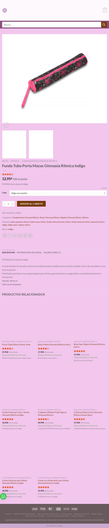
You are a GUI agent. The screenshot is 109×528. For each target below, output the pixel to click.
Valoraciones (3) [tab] (52, 252)
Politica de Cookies (35, 516)
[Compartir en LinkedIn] (30, 235)
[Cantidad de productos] (8, 204)
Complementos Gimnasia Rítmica (39, 161)
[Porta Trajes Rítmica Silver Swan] (18, 319)
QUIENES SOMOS (12, 520)
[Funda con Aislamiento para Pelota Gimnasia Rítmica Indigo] (54, 455)
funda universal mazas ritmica (59, 222)
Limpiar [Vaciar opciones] (104, 188)
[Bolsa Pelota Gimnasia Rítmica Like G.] (54, 319)
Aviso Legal (97, 514)
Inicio (5, 161)
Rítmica (15, 161)
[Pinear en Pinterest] (25, 235)
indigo (4, 225)
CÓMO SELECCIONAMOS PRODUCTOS (35, 520)
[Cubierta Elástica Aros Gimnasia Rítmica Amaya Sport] (90, 387)
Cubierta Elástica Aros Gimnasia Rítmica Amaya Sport (88, 413)
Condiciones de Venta (24, 514)
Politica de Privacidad (58, 516)
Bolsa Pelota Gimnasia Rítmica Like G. (54, 344)
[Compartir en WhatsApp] (4, 235)
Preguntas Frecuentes (48, 514)
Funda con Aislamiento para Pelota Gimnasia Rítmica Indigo (53, 481)
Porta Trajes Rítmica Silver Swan (16, 344)
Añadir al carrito (31, 203)
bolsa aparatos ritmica (20, 222)
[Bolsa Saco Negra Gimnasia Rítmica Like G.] (90, 319)
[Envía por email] (20, 235)
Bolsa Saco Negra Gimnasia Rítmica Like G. (89, 345)
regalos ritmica (24, 225)
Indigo (10, 229)
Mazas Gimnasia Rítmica (50, 217)
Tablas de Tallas (82, 514)
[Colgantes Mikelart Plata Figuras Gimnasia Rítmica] (54, 387)
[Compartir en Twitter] (15, 235)
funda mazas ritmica (38, 222)
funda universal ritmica (81, 222)
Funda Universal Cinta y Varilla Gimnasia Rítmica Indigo (15, 413)
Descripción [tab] (8, 252)
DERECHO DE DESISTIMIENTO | (64, 520)
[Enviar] (104, 24)
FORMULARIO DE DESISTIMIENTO (90, 520)
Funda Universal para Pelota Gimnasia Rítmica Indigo (14, 481)
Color (4, 193)
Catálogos (66, 514)
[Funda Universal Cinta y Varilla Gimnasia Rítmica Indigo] (18, 387)
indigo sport (12, 225)
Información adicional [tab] (29, 252)
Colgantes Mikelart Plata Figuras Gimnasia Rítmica (52, 413)
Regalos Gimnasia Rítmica (71, 217)
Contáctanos (78, 516)
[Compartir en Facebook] (10, 235)
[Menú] (4, 10)
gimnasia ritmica (97, 222)
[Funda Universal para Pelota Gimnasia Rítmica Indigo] (18, 455)
